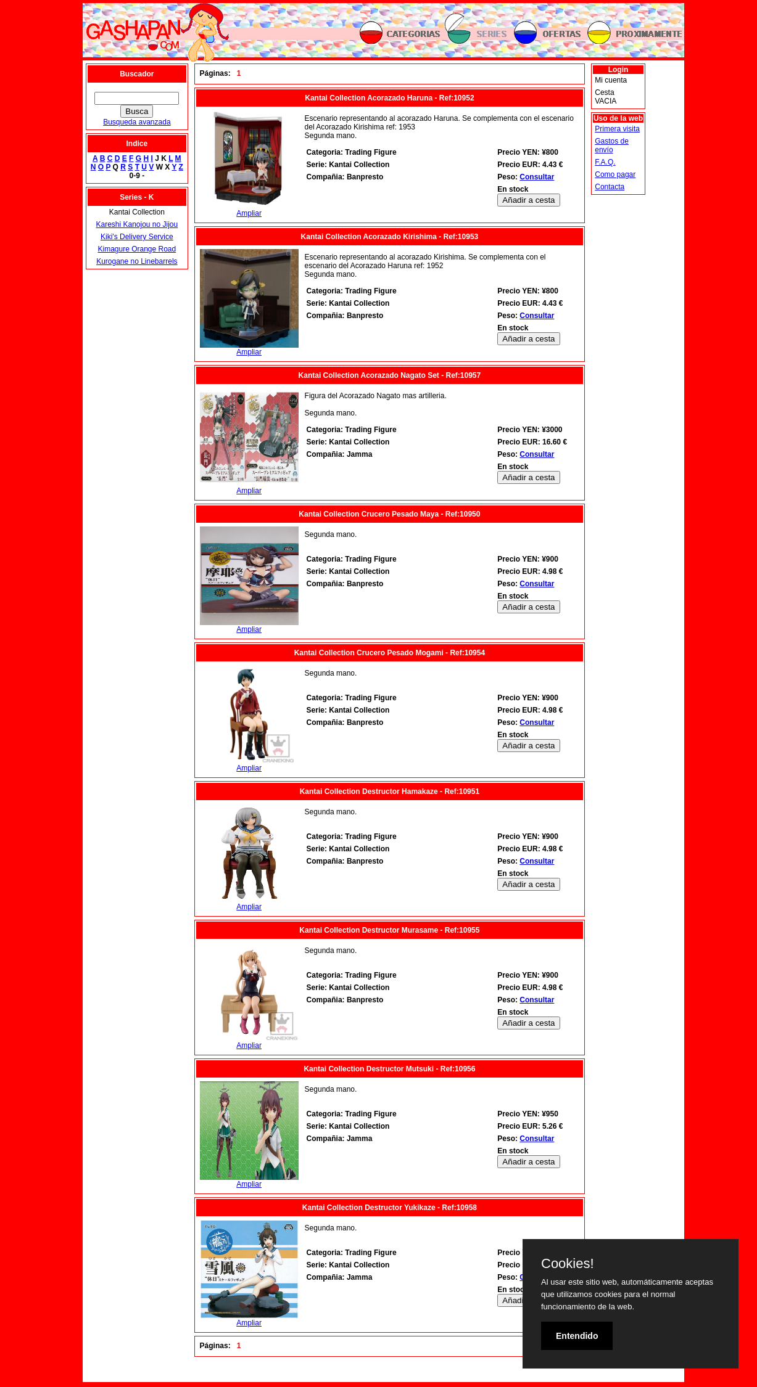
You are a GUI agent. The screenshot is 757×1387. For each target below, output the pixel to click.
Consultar (536, 177)
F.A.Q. (605, 162)
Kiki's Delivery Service (137, 236)
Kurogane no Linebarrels (136, 261)
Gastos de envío (612, 145)
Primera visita (617, 129)
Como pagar (615, 174)
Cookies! (567, 1264)
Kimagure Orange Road (136, 249)
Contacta (609, 186)
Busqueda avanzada (136, 122)
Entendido (577, 1336)
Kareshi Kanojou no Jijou (137, 224)
